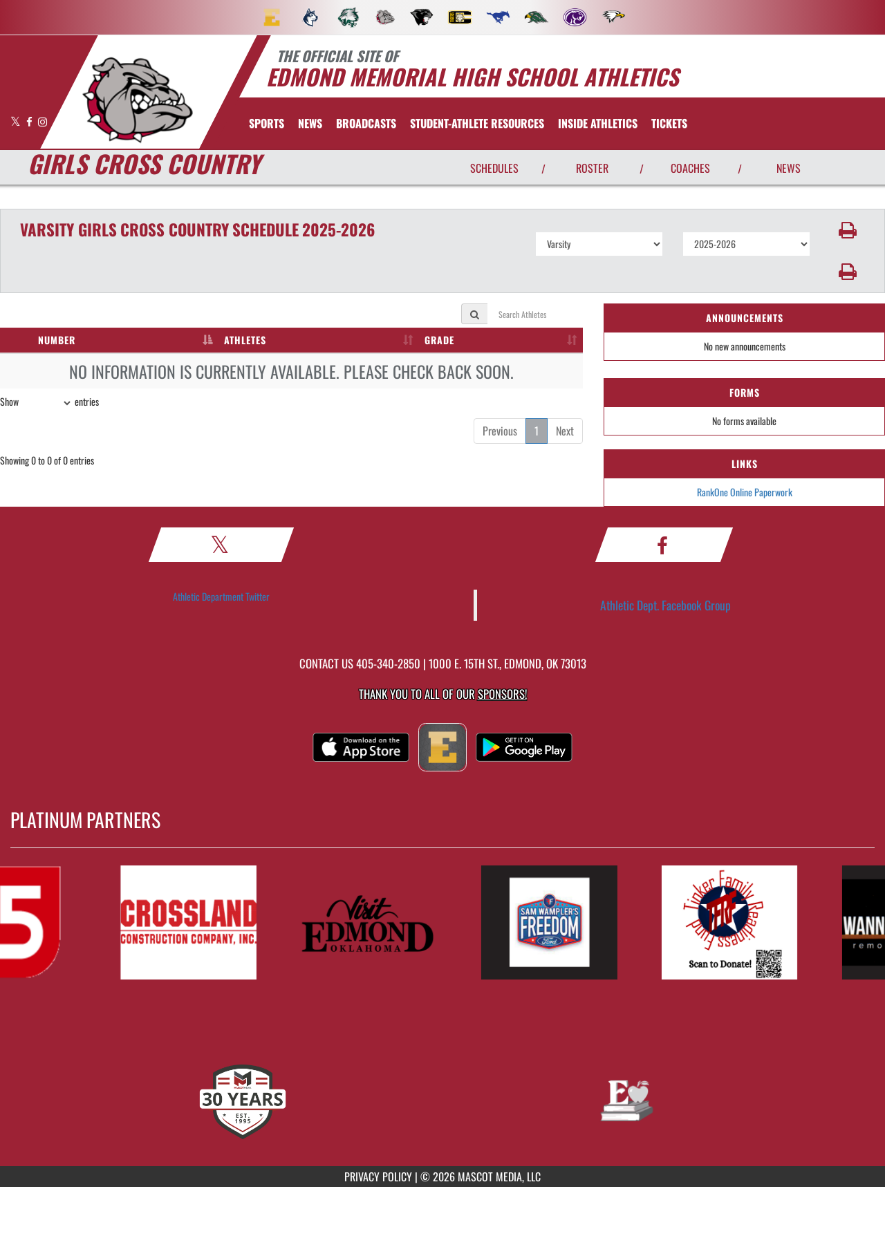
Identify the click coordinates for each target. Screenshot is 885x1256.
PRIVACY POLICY (378, 1176)
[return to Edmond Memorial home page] (137, 100)
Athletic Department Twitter (221, 596)
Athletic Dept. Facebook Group (665, 605)
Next (565, 430)
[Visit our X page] (16, 121)
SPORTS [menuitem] (266, 123)
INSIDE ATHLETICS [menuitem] (597, 123)
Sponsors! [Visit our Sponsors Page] (502, 693)
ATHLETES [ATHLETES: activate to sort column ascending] (245, 339)
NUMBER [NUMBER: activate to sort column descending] (56, 339)
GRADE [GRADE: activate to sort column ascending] (439, 339)
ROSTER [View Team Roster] (592, 168)
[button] (848, 230)
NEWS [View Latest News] (788, 168)
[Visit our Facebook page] (30, 121)
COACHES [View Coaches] (690, 168)
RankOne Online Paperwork (744, 492)
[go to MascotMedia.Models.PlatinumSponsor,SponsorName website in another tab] (196, 922)
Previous (500, 430)
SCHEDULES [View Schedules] (494, 168)
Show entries (49, 403)
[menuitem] (271, 17)
